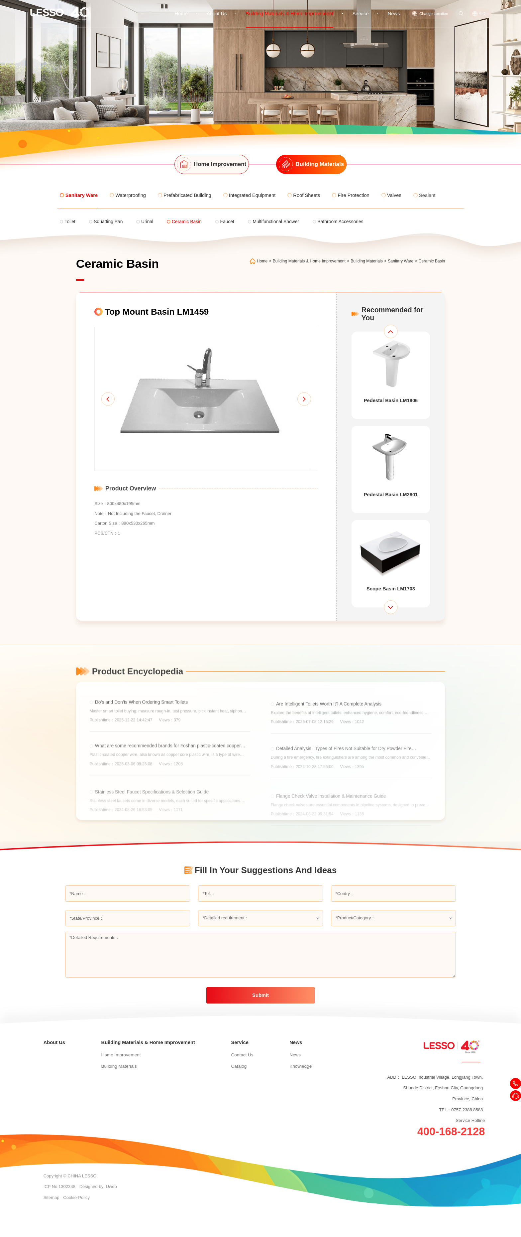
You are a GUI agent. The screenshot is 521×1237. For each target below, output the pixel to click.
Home (198, 7)
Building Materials (371, 261)
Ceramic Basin (436, 261)
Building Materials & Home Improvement (298, 7)
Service (363, 7)
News (394, 7)
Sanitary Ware (405, 261)
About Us (232, 7)
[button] (103, 406)
